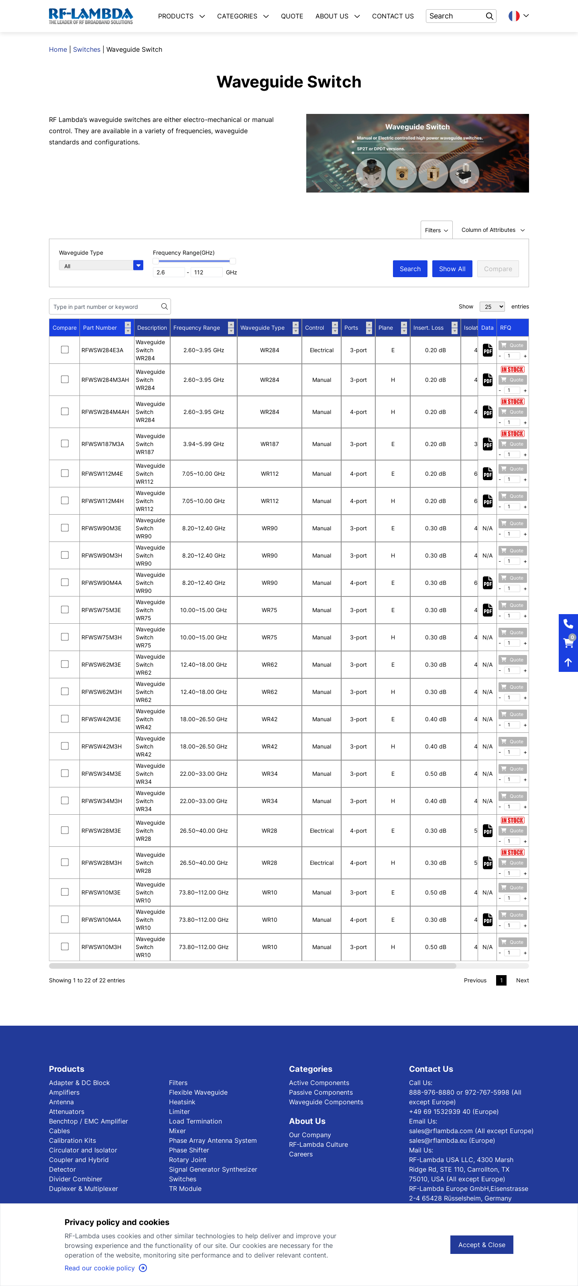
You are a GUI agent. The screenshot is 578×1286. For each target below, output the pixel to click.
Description (152, 327)
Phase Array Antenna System (213, 1140)
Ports (358, 328)
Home (58, 49)
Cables (59, 1131)
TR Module (185, 1189)
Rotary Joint (187, 1160)
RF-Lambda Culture (318, 1144)
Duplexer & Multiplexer (83, 1189)
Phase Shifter (189, 1150)
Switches (86, 49)
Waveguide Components (326, 1102)
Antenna (61, 1102)
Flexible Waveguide (198, 1092)
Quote (512, 345)
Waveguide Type (269, 328)
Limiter (179, 1112)
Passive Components (321, 1092)
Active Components (319, 1083)
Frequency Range (203, 328)
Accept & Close (481, 1245)
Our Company (310, 1135)
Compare (498, 269)
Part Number (107, 328)
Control (321, 328)
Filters (178, 1083)
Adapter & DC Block (79, 1083)
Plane (393, 328)
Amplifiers (64, 1092)
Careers (301, 1154)
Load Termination (195, 1121)
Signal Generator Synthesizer (213, 1169)
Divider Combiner (75, 1179)
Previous (475, 980)
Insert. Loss (435, 328)
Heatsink (182, 1102)
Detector (62, 1169)
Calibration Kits (72, 1140)
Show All (452, 269)
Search (410, 269)
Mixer (177, 1131)
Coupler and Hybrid (79, 1160)
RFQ (505, 327)
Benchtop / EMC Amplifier (88, 1121)
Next (522, 980)
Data (487, 327)
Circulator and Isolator (83, 1150)
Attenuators (66, 1112)
